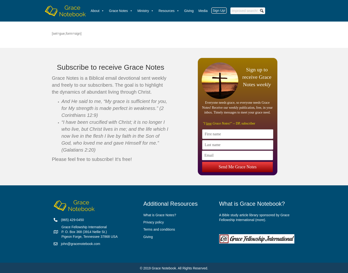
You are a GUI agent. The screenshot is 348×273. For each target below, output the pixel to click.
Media (203, 11)
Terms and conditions (159, 229)
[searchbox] (247, 10)
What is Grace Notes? (159, 215)
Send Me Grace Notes (238, 164)
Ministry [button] (145, 11)
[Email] (237, 155)
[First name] (237, 134)
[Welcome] (65, 11)
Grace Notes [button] (121, 11)
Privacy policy (153, 222)
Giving (189, 11)
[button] (261, 10)
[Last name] (237, 145)
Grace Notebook (164, 268)
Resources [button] (169, 11)
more (260, 220)
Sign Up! (219, 10)
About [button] (97, 11)
